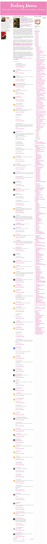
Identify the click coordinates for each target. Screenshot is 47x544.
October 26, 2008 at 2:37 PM (20, 178)
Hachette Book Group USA (24, 19)
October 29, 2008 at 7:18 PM (20, 414)
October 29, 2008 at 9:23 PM (20, 471)
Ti (16, 75)
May (37, 134)
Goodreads (37, 325)
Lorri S (17, 467)
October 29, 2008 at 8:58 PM (20, 453)
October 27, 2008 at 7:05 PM (20, 231)
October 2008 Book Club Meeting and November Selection (40, 95)
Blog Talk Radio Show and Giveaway (20, 17)
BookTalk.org (38, 322)
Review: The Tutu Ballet (39, 84)
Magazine (37, 236)
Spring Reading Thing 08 (39, 285)
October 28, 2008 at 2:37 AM (20, 244)
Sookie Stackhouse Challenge (40, 281)
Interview (37, 229)
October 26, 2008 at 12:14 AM (20, 145)
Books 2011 (37, 172)
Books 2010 (37, 171)
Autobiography (38, 157)
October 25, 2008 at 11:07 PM (20, 139)
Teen (36, 287)
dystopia (37, 203)
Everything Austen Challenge (40, 207)
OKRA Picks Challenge (39, 259)
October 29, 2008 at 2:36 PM (20, 311)
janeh (17, 271)
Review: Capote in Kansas (40, 83)
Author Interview (38, 156)
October (37, 49)
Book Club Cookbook (39, 317)
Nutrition (37, 258)
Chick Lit (37, 184)
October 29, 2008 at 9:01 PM (20, 459)
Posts (36, 27)
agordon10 (18, 289)
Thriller (37, 291)
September (38, 129)
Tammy (17, 163)
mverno (17, 412)
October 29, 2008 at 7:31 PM (20, 419)
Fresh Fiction (38, 324)
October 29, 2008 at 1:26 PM (20, 262)
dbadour (17, 355)
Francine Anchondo (19, 398)
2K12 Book (37, 148)
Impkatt (17, 234)
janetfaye (17, 493)
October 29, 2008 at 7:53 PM (20, 436)
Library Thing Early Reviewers (40, 233)
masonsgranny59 (19, 527)
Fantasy (37, 208)
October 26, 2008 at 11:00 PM (20, 212)
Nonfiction (37, 256)
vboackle (17, 284)
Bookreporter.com (38, 320)
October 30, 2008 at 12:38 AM (20, 536)
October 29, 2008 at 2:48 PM (20, 336)
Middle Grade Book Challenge (40, 245)
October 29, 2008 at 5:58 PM (20, 390)
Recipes (37, 266)
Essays (37, 206)
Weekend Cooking (38, 299)
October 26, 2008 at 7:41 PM (20, 190)
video (14, 50)
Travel (37, 292)
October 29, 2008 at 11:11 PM (20, 490)
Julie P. (8, 17)
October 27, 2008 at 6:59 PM (20, 224)
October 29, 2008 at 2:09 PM (20, 292)
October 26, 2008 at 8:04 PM (20, 197)
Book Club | (16, 13)
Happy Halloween (38, 50)
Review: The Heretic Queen (40, 73)
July (37, 131)
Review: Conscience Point (40, 81)
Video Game (37, 295)
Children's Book (38, 185)
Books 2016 (37, 177)
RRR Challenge (38, 272)
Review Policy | (33, 13)
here (25, 165)
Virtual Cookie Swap (39, 296)
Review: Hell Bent (39, 113)
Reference (37, 267)
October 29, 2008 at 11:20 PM (20, 509)
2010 (36, 43)
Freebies (37, 215)
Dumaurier (18, 260)
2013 (36, 39)
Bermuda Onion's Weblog (40, 315)
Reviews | (12, 13)
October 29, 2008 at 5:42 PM (20, 385)
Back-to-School (38, 158)
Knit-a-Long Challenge (39, 232)
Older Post (32, 539)
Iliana (17, 215)
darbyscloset (18, 131)
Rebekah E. (18, 247)
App (36, 152)
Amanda (17, 69)
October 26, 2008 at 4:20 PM (20, 185)
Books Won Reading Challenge (40, 181)
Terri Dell (17, 368)
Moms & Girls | (28, 13)
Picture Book (38, 261)
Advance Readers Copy (39, 149)
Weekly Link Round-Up (39, 301)
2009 (36, 44)
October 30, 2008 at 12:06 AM (20, 530)
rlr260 (17, 265)
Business (37, 183)
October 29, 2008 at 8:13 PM (20, 442)
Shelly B (17, 96)
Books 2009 (37, 170)
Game (37, 216)
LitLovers (37, 326)
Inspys (37, 228)
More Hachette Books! (39, 89)
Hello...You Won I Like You (40, 87)
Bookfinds (37, 319)
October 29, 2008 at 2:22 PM (20, 299)
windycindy (18, 207)
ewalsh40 (17, 433)
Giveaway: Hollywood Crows (40, 59)
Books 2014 (37, 175)
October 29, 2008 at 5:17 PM (20, 371)
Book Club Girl (38, 318)
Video (37, 294)
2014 (36, 38)
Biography (37, 161)
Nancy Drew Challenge (39, 255)
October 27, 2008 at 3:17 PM (20, 220)
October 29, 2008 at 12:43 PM (20, 257)
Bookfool (17, 223)
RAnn (17, 253)
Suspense (37, 286)
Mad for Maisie (38, 235)
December (38, 46)
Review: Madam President (40, 60)
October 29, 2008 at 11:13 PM (20, 499)
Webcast (37, 298)
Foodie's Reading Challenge (40, 213)
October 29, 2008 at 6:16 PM (20, 395)
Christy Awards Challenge (40, 187)
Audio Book (37, 154)
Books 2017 (37, 178)
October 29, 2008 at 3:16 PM (20, 344)
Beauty (37, 159)
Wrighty (17, 240)
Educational (37, 205)
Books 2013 (37, 174)
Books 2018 (37, 179)
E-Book (37, 204)
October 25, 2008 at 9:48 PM (20, 128)
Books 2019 (37, 180)
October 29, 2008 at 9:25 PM (20, 476)
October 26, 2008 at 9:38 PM (20, 204)
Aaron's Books (38, 313)
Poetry (37, 262)
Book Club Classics (39, 316)
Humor (37, 226)
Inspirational (38, 227)
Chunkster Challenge (39, 188)
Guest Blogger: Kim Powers (40, 82)
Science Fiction (38, 273)
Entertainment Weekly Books (40, 323)
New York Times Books (39, 329)
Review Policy (38, 269)
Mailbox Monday (38, 237)
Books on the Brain (39, 321)
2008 (36, 45)
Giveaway (37, 217)
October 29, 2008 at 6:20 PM (20, 409)
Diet (36, 201)
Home (37, 13)
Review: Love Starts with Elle (40, 88)
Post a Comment (15, 537)
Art (36, 153)
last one (28, 21)
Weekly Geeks (38, 300)
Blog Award (37, 162)
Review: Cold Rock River (40, 76)
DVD (36, 202)
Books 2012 (37, 173)
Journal (37, 230)
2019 (36, 32)
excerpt (22, 49)
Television (37, 288)
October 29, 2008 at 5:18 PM (20, 377)
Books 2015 (37, 176)
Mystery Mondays (38, 254)
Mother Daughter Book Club (40, 327)
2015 (36, 37)
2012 (36, 40)
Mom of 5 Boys (18, 103)
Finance (37, 211)
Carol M (17, 89)
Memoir (37, 241)
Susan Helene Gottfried (20, 83)
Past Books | (4, 13)
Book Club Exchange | (22, 13)
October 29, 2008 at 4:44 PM (20, 353)
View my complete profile (5, 29)
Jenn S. (17, 479)
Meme (37, 240)
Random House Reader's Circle (40, 331)
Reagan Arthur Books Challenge (41, 264)
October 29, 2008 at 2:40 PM (20, 324)
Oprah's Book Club (38, 330)
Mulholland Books (38, 328)
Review (37, 268)
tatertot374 (18, 278)
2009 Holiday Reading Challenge (41, 143)
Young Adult (38, 310)
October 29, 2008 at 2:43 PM (20, 329)
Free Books (37, 214)
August (37, 130)
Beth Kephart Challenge (39, 160)
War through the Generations (40, 297)
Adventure (37, 150)
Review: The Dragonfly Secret (40, 119)
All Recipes (37, 314)
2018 (36, 33)
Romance (37, 270)
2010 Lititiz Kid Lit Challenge (40, 147)
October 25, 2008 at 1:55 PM (20, 80)
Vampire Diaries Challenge (40, 293)
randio (17, 428)
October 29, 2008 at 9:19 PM (20, 464)
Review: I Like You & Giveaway (41, 112)
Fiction (37, 210)
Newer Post (15, 539)
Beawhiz (17, 181)
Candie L (17, 301)
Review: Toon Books (39, 104)
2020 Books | (9, 13)
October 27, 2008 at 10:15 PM (20, 237)
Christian (37, 186)
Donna (17, 438)
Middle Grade (38, 244)
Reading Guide (38, 263)
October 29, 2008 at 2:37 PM (20, 318)
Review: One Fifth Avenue (40, 51)
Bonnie (17, 188)
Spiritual (37, 284)
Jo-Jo (17, 171)
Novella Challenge (38, 257)
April (37, 135)
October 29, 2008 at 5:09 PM (20, 366)
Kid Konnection (38, 231)
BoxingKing (18, 108)
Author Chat (37, 155)
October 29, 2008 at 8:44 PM (20, 448)
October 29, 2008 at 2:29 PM (20, 304)
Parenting (37, 260)
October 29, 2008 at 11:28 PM (20, 515)
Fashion (37, 209)
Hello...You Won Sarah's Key (40, 105)
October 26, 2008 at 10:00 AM (20, 161)
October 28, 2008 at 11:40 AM (20, 250)
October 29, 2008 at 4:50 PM (20, 358)
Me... (17, 193)
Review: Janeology (39, 120)
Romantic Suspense (39, 271)
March (37, 136)
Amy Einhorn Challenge (39, 151)
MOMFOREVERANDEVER (20, 417)
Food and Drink (38, 212)
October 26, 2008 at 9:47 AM (20, 153)
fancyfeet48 (18, 532)
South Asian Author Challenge (40, 282)
